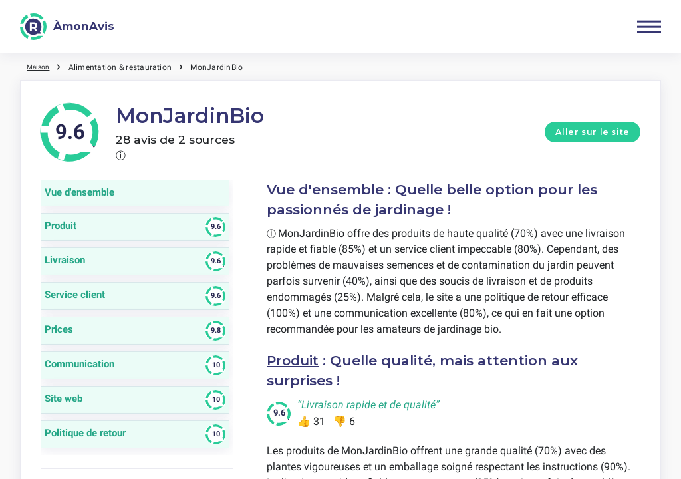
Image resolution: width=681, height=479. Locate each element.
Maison (40, 66)
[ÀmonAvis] (67, 26)
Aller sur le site (592, 132)
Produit (294, 360)
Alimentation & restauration (124, 66)
